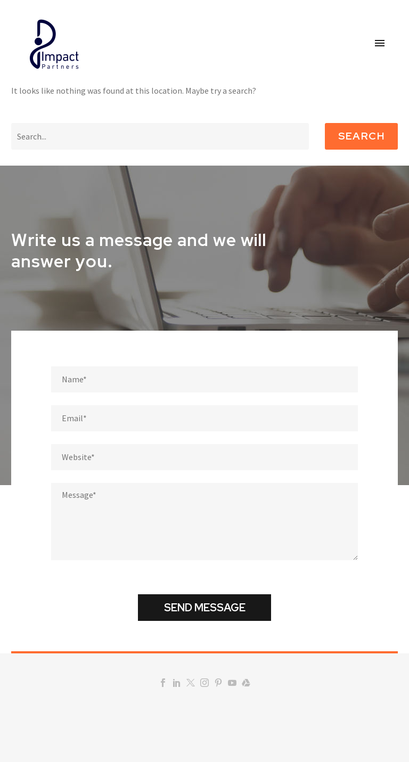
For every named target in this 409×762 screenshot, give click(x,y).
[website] (204, 457)
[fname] (204, 379)
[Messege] (204, 521)
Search (361, 136)
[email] (204, 418)
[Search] (160, 136)
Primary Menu (380, 43)
